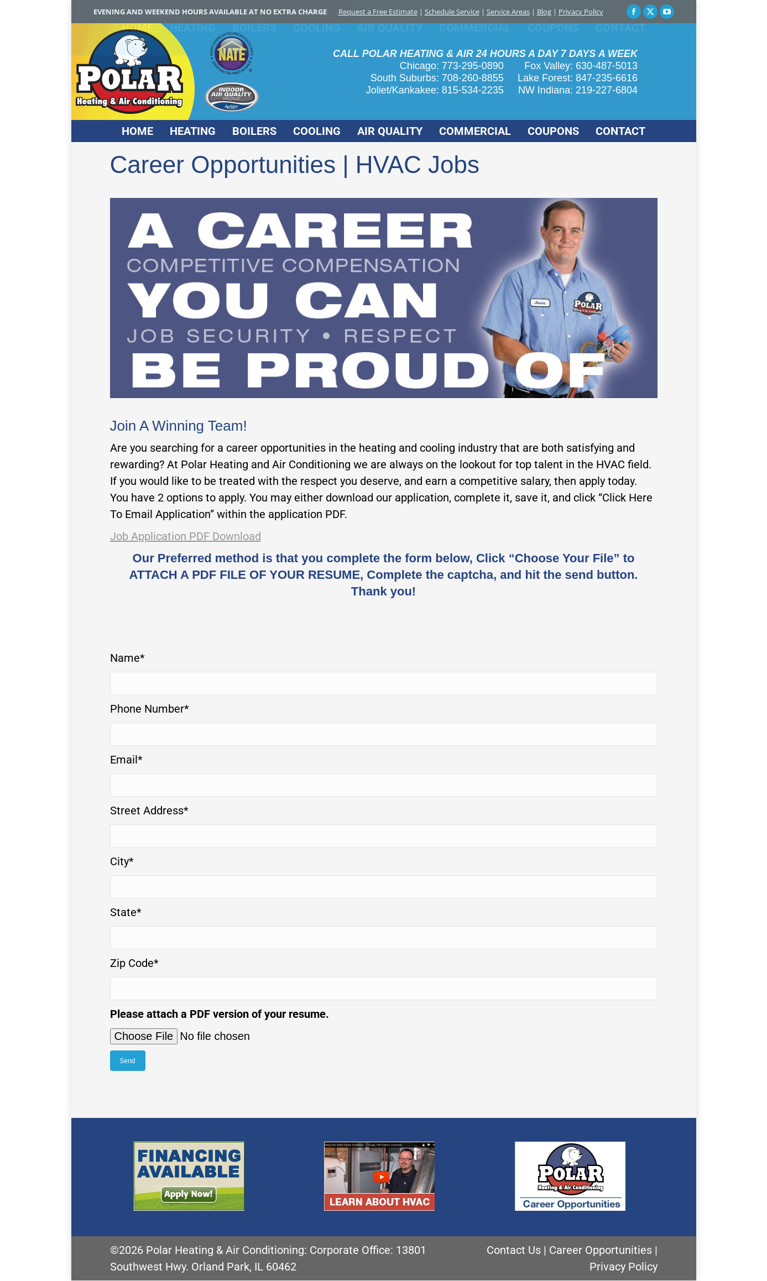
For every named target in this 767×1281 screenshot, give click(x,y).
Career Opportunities (600, 1250)
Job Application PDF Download (185, 536)
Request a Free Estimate (378, 12)
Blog (544, 12)
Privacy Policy (581, 12)
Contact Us (514, 1250)
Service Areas (508, 12)
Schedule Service (452, 12)
